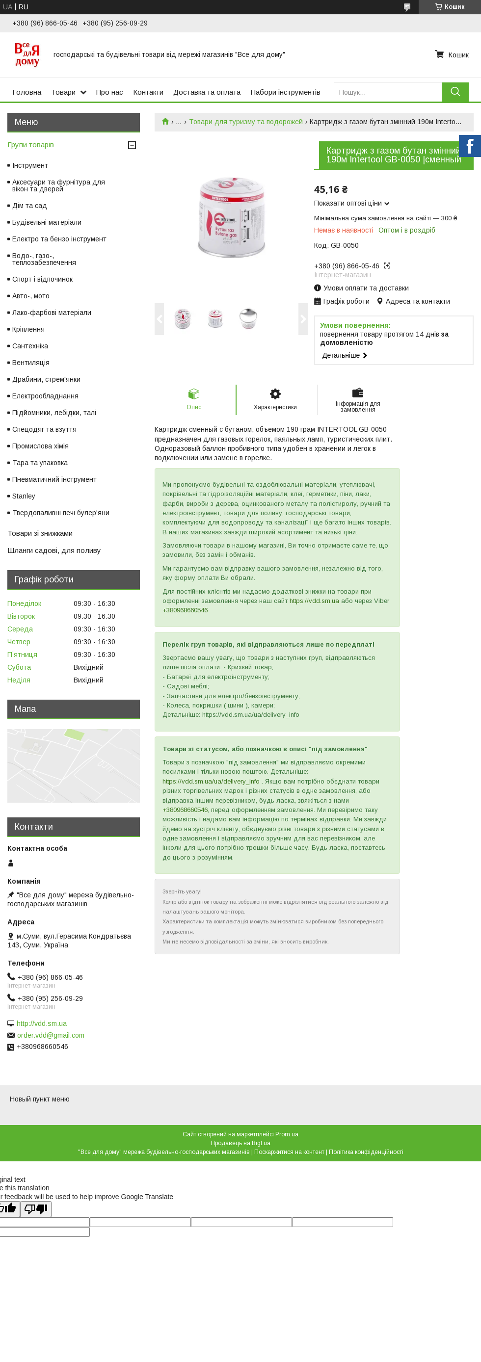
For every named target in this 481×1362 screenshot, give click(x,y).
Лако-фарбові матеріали (51, 312)
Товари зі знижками (40, 533)
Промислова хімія (40, 446)
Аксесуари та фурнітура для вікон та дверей (58, 185)
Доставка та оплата (206, 92)
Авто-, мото (31, 296)
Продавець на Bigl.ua (240, 1143)
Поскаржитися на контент (289, 1152)
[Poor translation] (36, 1209)
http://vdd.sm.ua (42, 1023)
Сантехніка (30, 346)
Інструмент (30, 165)
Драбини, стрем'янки (46, 379)
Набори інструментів (285, 92)
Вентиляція (31, 363)
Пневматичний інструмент (54, 479)
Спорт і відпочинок (42, 279)
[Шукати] (455, 92)
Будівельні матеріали (46, 222)
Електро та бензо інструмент (59, 239)
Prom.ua (286, 1134)
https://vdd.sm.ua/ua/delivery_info (211, 781)
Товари (63, 92)
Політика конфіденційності (366, 1152)
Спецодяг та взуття (44, 429)
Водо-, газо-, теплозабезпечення (44, 259)
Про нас (109, 92)
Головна (26, 92)
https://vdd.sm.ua (314, 600)
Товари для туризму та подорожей (246, 122)
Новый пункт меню (40, 1099)
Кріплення (28, 329)
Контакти (148, 92)
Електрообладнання (45, 396)
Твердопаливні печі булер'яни (60, 513)
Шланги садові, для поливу (54, 550)
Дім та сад (29, 206)
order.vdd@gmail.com (50, 1035)
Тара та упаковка (40, 463)
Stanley (23, 496)
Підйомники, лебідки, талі (54, 413)
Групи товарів (30, 144)
